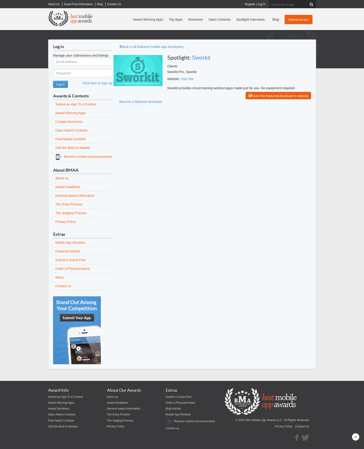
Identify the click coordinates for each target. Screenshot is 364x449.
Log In (261, 4)
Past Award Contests (70, 139)
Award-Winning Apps (70, 113)
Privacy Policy (65, 222)
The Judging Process (70, 213)
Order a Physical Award (72, 269)
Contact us (63, 286)
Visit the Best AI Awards (72, 148)
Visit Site (187, 79)
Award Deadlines (67, 187)
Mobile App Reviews (70, 242)
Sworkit (201, 57)
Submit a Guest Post (70, 260)
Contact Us (302, 426)
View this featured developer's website (278, 96)
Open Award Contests (71, 130)
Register (250, 4)
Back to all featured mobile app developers (151, 47)
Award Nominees (59, 408)
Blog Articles (173, 408)
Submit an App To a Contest (75, 104)
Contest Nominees (68, 122)
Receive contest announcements (83, 157)
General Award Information (74, 195)
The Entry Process (68, 204)
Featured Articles (67, 251)
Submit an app (298, 19)
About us (61, 178)
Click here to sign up (97, 83)
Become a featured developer (141, 102)
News (59, 277)
